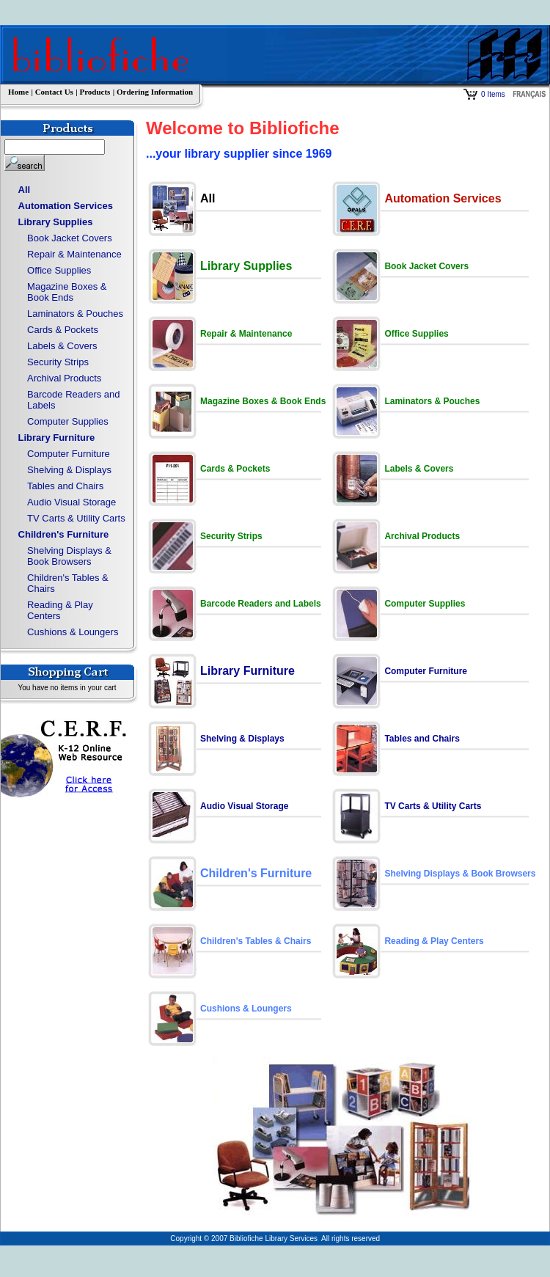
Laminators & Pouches (75, 313)
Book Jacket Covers (69, 238)
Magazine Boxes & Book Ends (66, 292)
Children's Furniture (63, 534)
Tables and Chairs (65, 485)
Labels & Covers (62, 345)
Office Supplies (59, 270)
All (24, 189)
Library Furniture (56, 437)
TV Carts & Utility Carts (76, 518)
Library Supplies (55, 221)
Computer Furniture (68, 453)
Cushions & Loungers (72, 631)
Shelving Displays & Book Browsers (69, 556)
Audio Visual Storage (71, 502)
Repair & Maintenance (74, 254)
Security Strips (58, 361)
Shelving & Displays (69, 469)
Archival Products (64, 378)
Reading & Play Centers (60, 610)
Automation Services (65, 205)
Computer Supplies (68, 421)
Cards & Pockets (62, 329)
